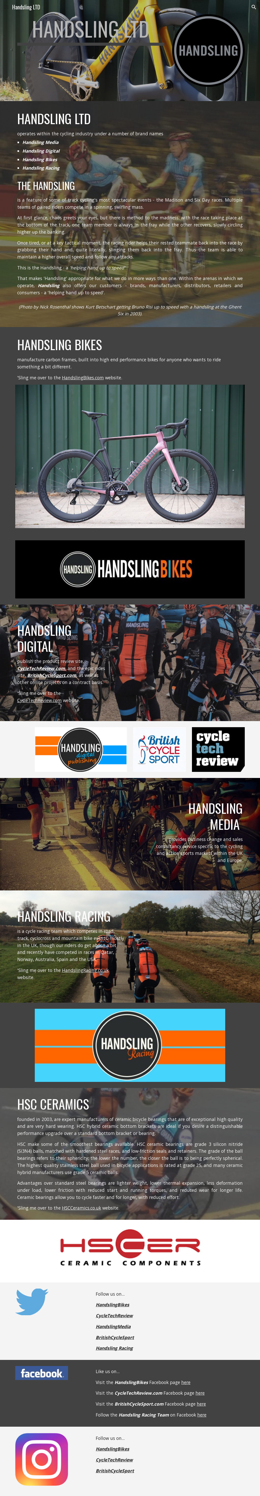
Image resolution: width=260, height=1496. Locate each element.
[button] (6, 7)
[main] (90, 31)
